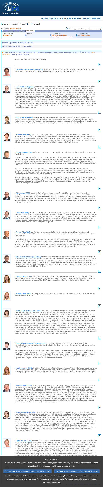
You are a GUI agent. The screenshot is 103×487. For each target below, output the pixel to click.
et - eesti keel (55, 18)
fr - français (62, 18)
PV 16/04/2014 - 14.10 (59, 35)
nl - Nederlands (83, 18)
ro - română (90, 18)
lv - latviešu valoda (72, 18)
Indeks (6, 24)
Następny (23, 24)
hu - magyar (78, 18)
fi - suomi (98, 18)
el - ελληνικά (57, 18)
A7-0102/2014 (7, 35)
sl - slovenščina (95, 18)
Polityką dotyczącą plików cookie (77, 483)
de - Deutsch (52, 18)
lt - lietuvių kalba (75, 18)
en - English (60, 18)
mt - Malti (80, 18)
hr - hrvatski (67, 18)
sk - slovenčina (93, 18)
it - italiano (70, 18)
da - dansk (50, 18)
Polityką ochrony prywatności (47, 483)
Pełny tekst (36, 24)
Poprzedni (15, 24)
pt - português (88, 18)
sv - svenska (100, 18)
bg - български (42, 18)
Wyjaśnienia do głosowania (62, 37)
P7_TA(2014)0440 (84, 35)
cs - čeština (47, 18)
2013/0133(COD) (15, 28)
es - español (45, 18)
